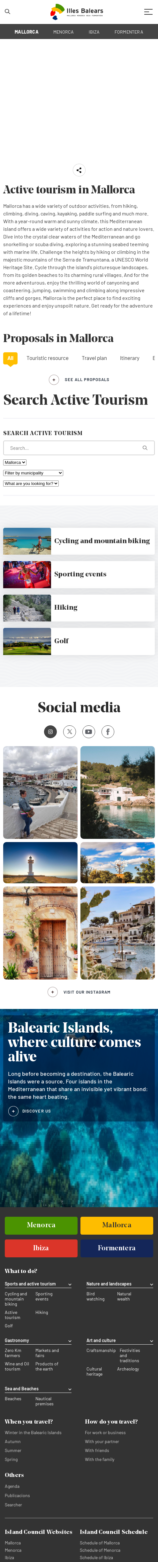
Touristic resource (47, 358)
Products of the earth (46, 1367)
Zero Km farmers (13, 1353)
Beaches (13, 1399)
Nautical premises (44, 1402)
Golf (9, 1326)
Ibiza (9, 1558)
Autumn (13, 1442)
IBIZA (94, 32)
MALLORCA (27, 32)
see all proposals (87, 379)
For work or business (105, 1433)
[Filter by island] (14, 462)
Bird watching (95, 1297)
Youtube (87, 732)
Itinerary (129, 358)
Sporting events (43, 1297)
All (10, 358)
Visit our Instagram (87, 992)
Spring (11, 1460)
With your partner (102, 1442)
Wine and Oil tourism (17, 1367)
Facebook (105, 732)
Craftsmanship (101, 1351)
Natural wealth (124, 1297)
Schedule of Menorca (100, 1550)
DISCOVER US (36, 1110)
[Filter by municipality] (33, 473)
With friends (97, 1451)
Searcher (13, 1505)
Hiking (41, 1313)
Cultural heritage (94, 1372)
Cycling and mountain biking (16, 1299)
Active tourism (12, 1315)
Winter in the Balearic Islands (33, 1433)
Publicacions (17, 1496)
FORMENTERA (129, 32)
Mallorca (13, 1543)
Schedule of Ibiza (96, 1558)
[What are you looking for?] (79, 448)
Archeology (128, 1369)
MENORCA (63, 32)
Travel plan (94, 358)
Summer (13, 1451)
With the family (99, 1460)
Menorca (13, 1550)
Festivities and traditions (130, 1356)
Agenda (12, 1486)
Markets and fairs (47, 1353)
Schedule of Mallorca (100, 1543)
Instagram (48, 732)
